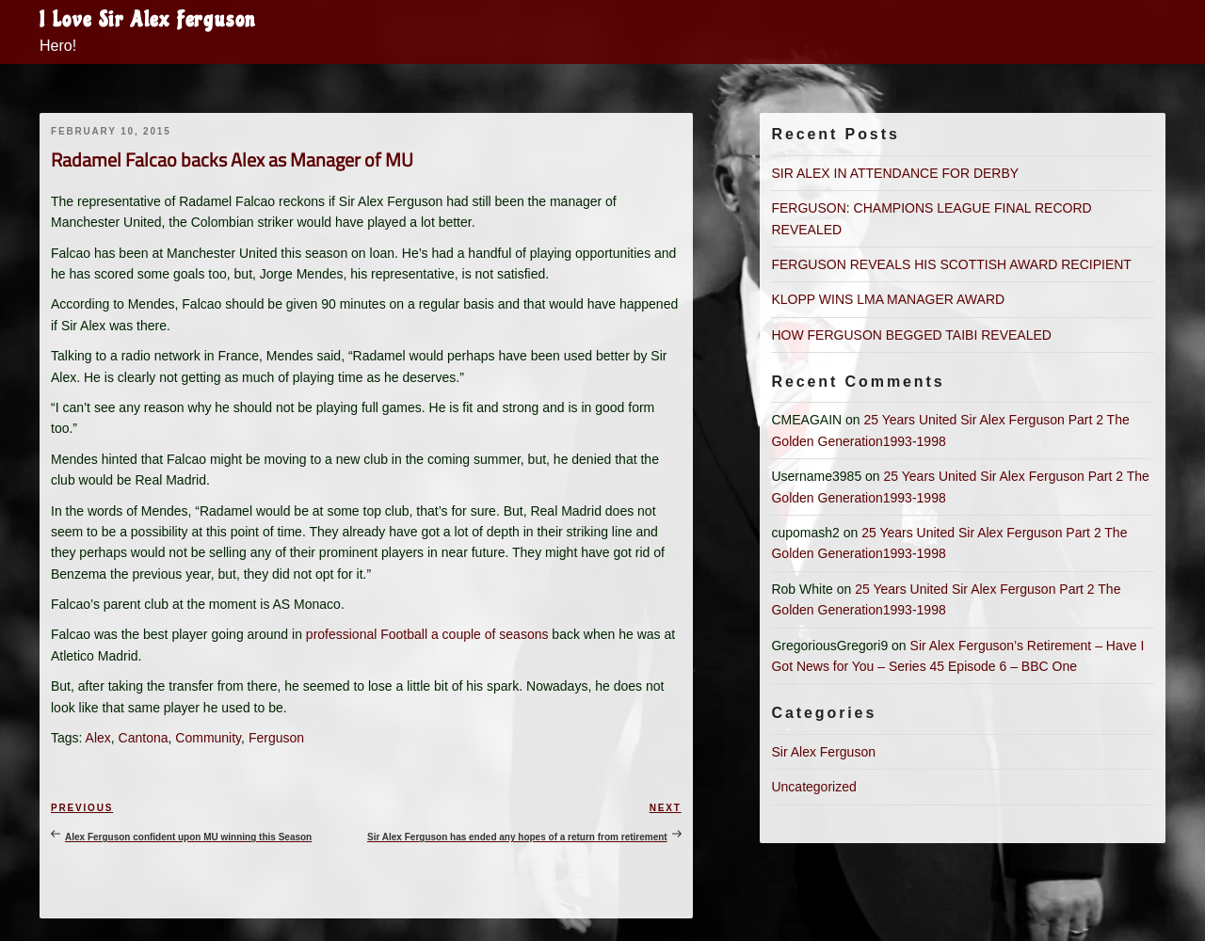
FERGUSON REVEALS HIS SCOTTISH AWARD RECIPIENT (951, 264)
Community (208, 737)
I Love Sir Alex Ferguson (148, 20)
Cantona (144, 737)
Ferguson (276, 737)
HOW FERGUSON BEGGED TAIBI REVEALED (911, 335)
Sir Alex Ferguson (823, 751)
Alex (98, 737)
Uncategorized (813, 786)
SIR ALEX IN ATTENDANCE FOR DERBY (895, 173)
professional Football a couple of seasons (427, 634)
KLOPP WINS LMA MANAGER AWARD (887, 299)
